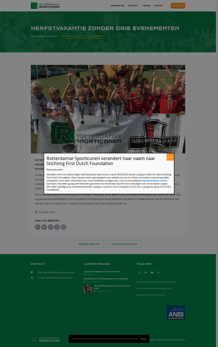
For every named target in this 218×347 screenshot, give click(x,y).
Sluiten (170, 157)
